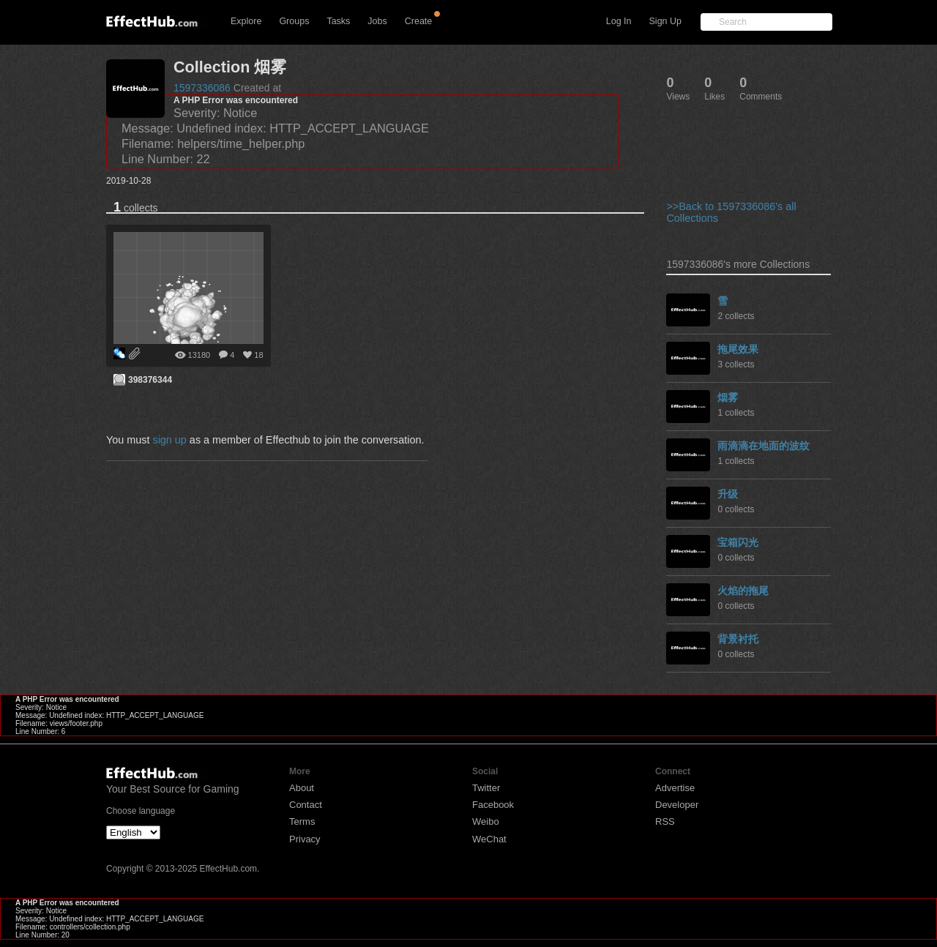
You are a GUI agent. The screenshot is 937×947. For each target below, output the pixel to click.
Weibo (485, 821)
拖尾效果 (737, 349)
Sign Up (665, 21)
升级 (727, 494)
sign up (169, 440)
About (301, 787)
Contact (305, 804)
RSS (665, 821)
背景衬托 (737, 639)
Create (419, 21)
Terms (302, 821)
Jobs (377, 21)
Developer (676, 804)
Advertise (675, 787)
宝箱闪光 (737, 542)
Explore (246, 21)
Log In (619, 21)
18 (258, 355)
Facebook (493, 804)
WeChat (489, 839)
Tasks (338, 21)
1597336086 (202, 88)
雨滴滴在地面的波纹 (763, 446)
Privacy (305, 839)
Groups (294, 21)
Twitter (486, 787)
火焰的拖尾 (743, 590)
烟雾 (727, 397)
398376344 (150, 380)
